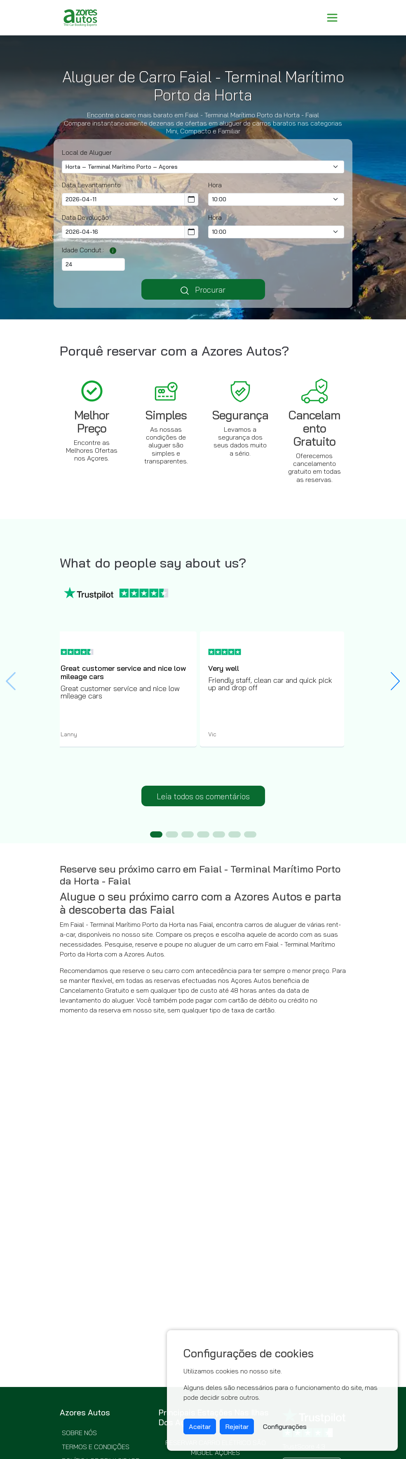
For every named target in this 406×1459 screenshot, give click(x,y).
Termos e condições (95, 1447)
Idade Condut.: (83, 250)
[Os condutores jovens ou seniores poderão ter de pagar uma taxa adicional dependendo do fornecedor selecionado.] (111, 250)
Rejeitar (237, 1426)
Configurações (285, 1426)
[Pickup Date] (123, 199)
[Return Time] (276, 232)
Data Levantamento (91, 185)
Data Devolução (85, 217)
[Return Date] (123, 232)
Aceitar (200, 1426)
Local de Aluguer (87, 152)
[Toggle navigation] (332, 17)
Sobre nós (79, 1433)
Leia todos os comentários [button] (203, 796)
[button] (395, 681)
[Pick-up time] (276, 199)
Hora (215, 185)
